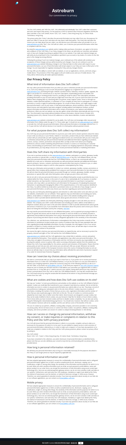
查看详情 (74, 443)
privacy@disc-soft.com (55, 265)
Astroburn (16, 1)
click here (66, 208)
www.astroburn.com (33, 44)
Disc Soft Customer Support (89, 265)
